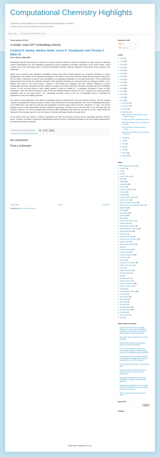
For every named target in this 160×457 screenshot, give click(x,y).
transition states (125, 310)
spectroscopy (124, 297)
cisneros (18, 133)
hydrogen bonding (126, 231)
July (123, 141)
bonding (122, 192)
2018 (122, 82)
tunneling (123, 312)
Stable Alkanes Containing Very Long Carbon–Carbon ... (134, 115)
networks (123, 260)
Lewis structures (125, 176)
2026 (122, 58)
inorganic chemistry (126, 236)
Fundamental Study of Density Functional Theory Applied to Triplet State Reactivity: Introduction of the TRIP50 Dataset (134, 358)
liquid (121, 247)
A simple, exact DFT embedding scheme (135, 119)
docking (122, 210)
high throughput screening (128, 229)
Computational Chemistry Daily (33, 33)
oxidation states (125, 273)
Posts (122, 44)
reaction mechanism (126, 283)
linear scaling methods (127, 244)
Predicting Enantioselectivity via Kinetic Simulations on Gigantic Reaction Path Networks (133, 379)
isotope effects (125, 242)
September (126, 112)
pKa (121, 276)
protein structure (125, 281)
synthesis (123, 304)
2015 (122, 91)
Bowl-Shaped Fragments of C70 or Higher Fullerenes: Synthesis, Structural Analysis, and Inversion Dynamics (134, 387)
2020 (122, 76)
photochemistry (125, 278)
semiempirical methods (127, 291)
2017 (122, 85)
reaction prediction (126, 286)
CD (121, 171)
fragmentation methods (127, 226)
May (123, 147)
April (123, 150)
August (124, 138)
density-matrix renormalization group (132, 205)
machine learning (125, 249)
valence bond (124, 315)
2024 (122, 64)
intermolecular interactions (129, 239)
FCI (121, 174)
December (126, 103)
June (124, 144)
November (126, 106)
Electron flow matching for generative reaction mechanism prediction (132, 344)
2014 (122, 94)
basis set (123, 187)
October (125, 109)
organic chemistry (126, 270)
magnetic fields (125, 252)
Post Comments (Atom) (28, 208)
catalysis (123, 195)
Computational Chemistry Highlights (71, 12)
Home (60, 205)
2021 (122, 73)
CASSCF (123, 168)
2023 (122, 67)
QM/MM (122, 182)
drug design (124, 213)
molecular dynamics (126, 255)
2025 (122, 61)
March (124, 153)
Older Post (105, 205)
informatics (123, 234)
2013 (122, 97)
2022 (122, 70)
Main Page (12, 33)
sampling (123, 289)
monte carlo (124, 257)
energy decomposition (127, 221)
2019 (122, 79)
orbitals (122, 268)
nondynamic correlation (128, 263)
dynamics (123, 216)
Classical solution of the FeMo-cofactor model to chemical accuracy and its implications (133, 372)
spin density (124, 299)
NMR (121, 179)
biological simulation (126, 189)
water (121, 317)
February (125, 156)
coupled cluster (125, 200)
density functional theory (29, 133)
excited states (124, 223)
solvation (123, 294)
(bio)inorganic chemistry (128, 166)
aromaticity (123, 184)
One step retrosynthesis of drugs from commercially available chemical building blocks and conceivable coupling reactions (134, 350)
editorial (122, 218)
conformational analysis (128, 197)
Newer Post (15, 205)
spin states (123, 302)
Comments (124, 48)
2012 (122, 100)
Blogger (89, 446)
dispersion (123, 208)
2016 (122, 88)
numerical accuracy (126, 265)
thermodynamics (125, 307)
